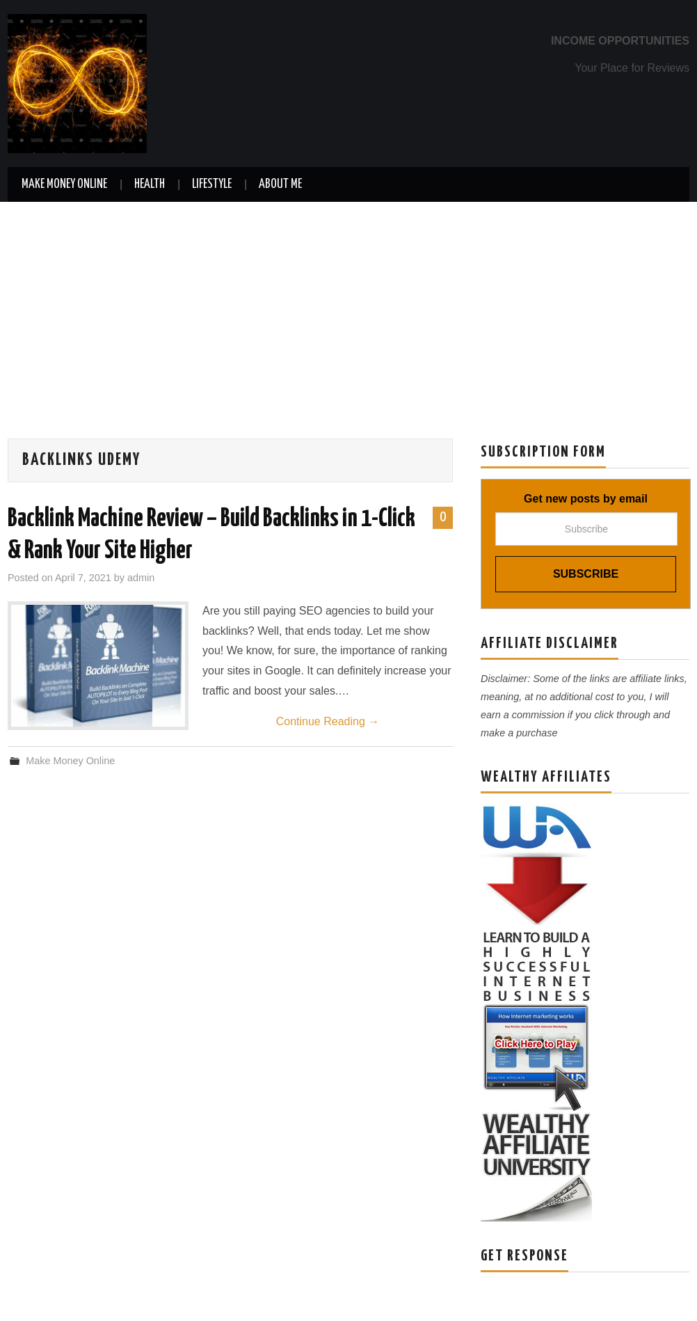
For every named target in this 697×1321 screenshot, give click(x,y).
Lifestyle (212, 184)
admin (140, 577)
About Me (280, 184)
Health (149, 184)
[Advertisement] (348, 306)
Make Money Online (64, 184)
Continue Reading (328, 721)
